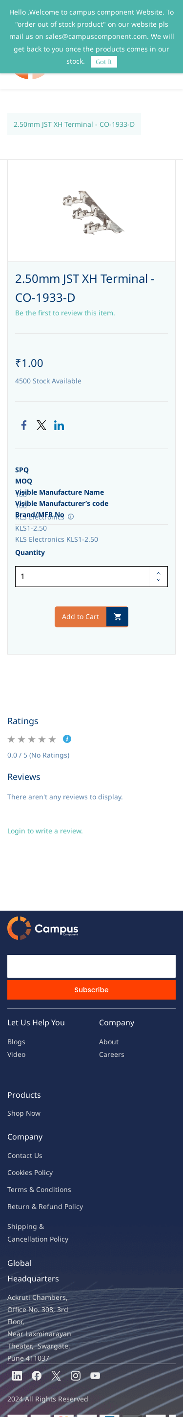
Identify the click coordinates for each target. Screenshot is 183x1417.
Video (16, 1034)
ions (64, 1169)
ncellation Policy (42, 1219)
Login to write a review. (45, 810)
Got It (104, 61)
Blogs (16, 1021)
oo (16, 1152)
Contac (18, 1135)
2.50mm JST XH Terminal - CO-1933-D (74, 104)
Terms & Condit (32, 1169)
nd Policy (68, 1186)
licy (47, 1152)
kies (26, 1152)
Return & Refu (30, 1186)
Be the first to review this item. (65, 292)
